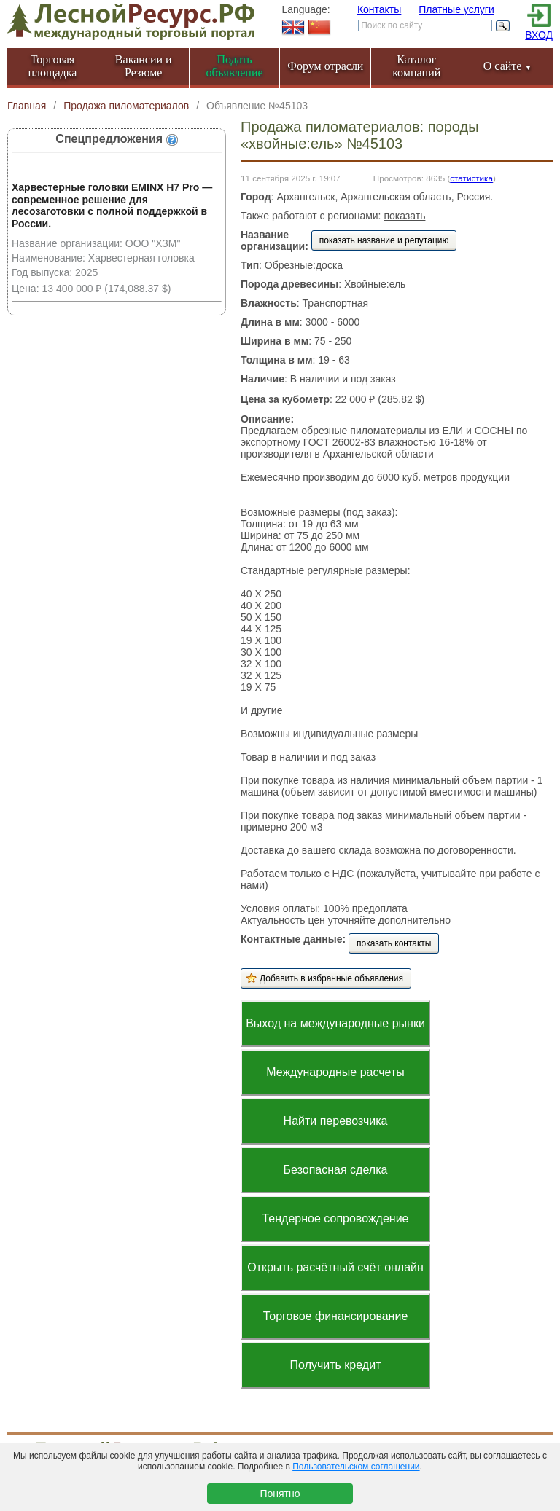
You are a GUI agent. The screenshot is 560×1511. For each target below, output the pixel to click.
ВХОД (539, 35)
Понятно (280, 1493)
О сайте (507, 66)
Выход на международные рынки (335, 1023)
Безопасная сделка (336, 1169)
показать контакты (394, 943)
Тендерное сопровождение (335, 1218)
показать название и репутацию (384, 240)
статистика (471, 178)
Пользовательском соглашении (355, 1466)
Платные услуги (456, 9)
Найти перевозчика (336, 1121)
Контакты (379, 9)
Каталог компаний (416, 66)
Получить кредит (335, 1365)
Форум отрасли (325, 66)
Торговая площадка (52, 66)
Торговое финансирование (335, 1316)
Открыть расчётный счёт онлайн (335, 1267)
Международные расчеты (335, 1072)
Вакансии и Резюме (143, 66)
